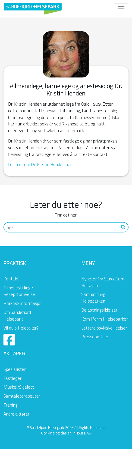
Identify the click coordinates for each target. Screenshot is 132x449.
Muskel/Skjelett (18, 387)
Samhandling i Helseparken (94, 297)
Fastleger (12, 378)
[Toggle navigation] (121, 8)
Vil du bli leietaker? (21, 327)
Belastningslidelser (99, 309)
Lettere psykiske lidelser (104, 327)
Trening (10, 404)
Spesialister (14, 369)
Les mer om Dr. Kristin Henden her (40, 164)
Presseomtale (94, 336)
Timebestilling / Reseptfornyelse (19, 291)
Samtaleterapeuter (21, 396)
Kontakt (11, 278)
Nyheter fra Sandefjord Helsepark (102, 282)
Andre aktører (16, 413)
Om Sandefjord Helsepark (17, 315)
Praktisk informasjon (23, 303)
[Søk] (61, 227)
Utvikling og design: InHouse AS (66, 433)
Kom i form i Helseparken (105, 318)
